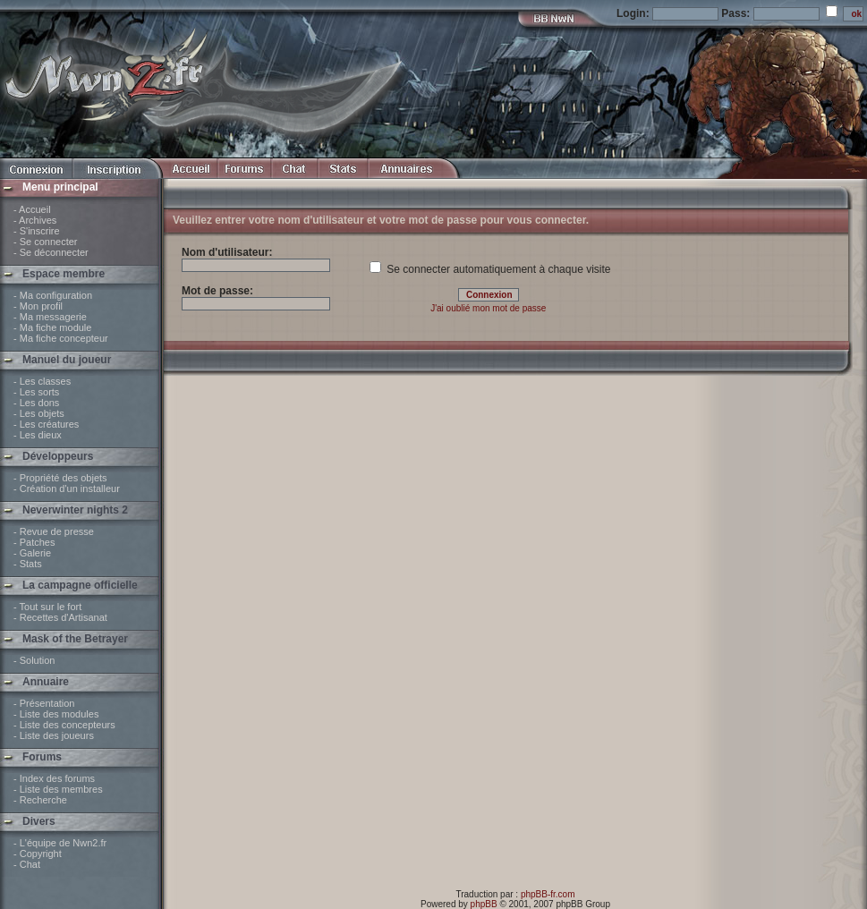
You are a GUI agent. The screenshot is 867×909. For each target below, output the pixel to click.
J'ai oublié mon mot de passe (488, 308)
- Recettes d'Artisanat (60, 617)
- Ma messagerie (50, 316)
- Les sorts (36, 392)
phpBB (484, 904)
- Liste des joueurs (53, 735)
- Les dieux (37, 434)
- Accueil (32, 209)
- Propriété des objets (60, 477)
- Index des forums (54, 778)
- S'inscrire (36, 230)
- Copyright (37, 853)
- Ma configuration (52, 295)
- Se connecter (45, 241)
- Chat (26, 864)
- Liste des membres (58, 789)
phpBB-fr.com (548, 894)
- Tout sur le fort (47, 606)
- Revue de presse (53, 531)
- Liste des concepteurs (64, 724)
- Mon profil (38, 306)
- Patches (34, 542)
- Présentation (43, 703)
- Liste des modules (55, 714)
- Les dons (36, 402)
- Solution (34, 660)
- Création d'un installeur (66, 488)
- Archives (34, 220)
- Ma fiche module (52, 327)
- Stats (27, 563)
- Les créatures (46, 424)
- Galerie (32, 553)
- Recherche (40, 799)
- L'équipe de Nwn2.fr (59, 842)
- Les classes (42, 381)
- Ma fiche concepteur (60, 338)
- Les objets (38, 413)
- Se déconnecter (51, 252)
